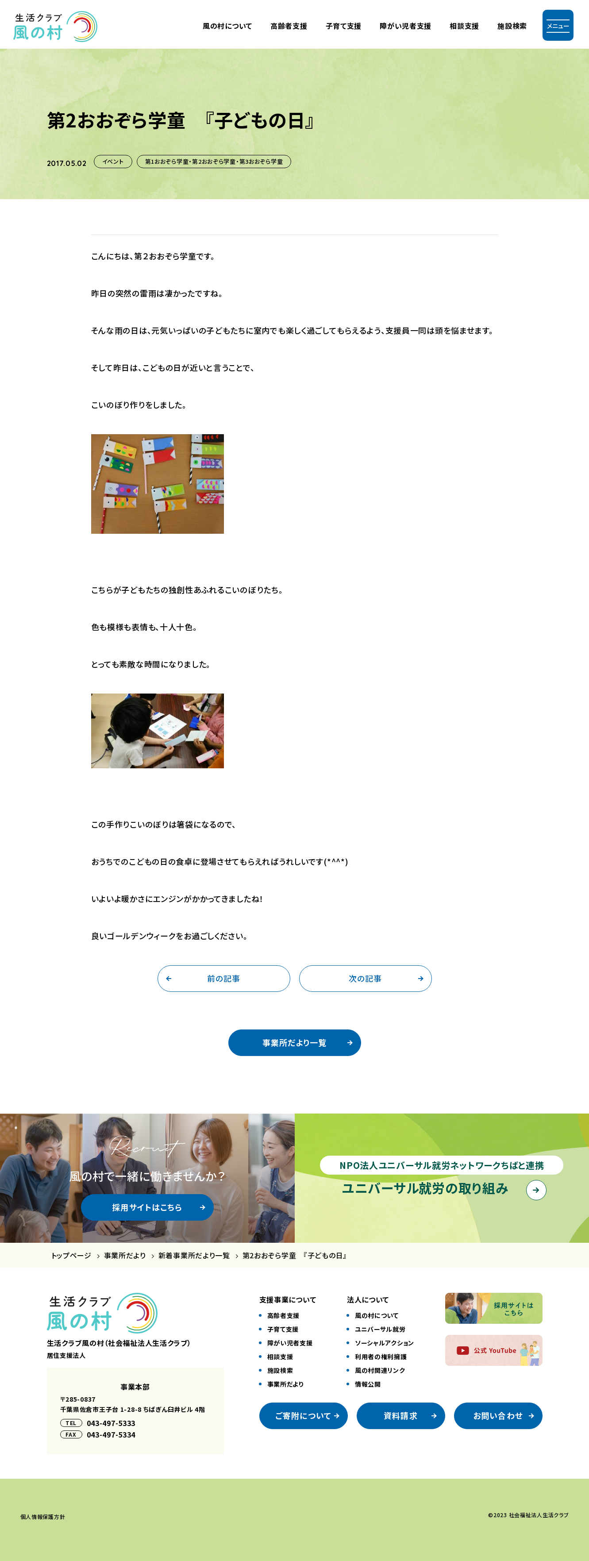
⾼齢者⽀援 (289, 25)
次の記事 (365, 978)
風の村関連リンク (380, 1370)
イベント (113, 161)
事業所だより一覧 (294, 1042)
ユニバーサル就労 (380, 1329)
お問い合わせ (498, 1415)
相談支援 (464, 25)
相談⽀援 (280, 1356)
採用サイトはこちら (147, 1207)
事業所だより (125, 1255)
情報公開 (368, 1384)
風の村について (227, 25)
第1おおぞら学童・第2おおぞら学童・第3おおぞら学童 (214, 161)
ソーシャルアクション (384, 1342)
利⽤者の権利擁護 (381, 1356)
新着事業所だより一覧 (194, 1255)
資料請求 (400, 1415)
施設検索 (512, 25)
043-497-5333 (111, 1423)
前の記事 (223, 978)
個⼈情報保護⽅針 (42, 1516)
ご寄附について (303, 1415)
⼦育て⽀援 (344, 25)
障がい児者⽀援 (405, 25)
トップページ (71, 1255)
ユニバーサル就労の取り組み (425, 1187)
